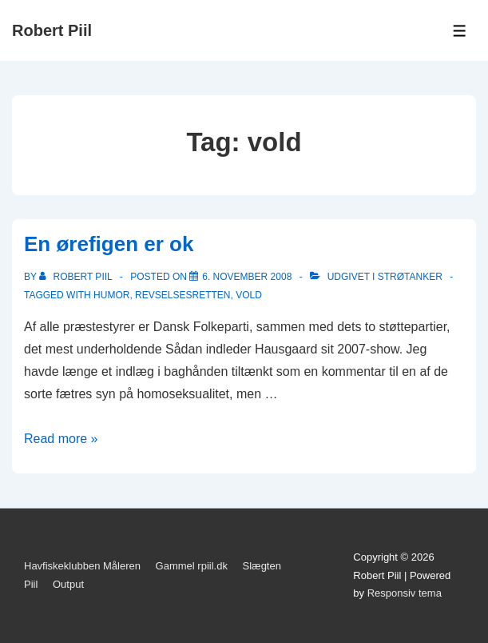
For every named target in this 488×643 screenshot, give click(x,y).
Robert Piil (52, 30)
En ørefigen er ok (108, 244)
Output (68, 584)
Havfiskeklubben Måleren (82, 566)
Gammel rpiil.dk (192, 566)
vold (249, 295)
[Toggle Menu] (459, 30)
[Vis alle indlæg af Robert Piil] (77, 276)
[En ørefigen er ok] (247, 276)
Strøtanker (410, 276)
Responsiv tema (404, 593)
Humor (111, 295)
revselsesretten (182, 295)
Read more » (61, 438)
